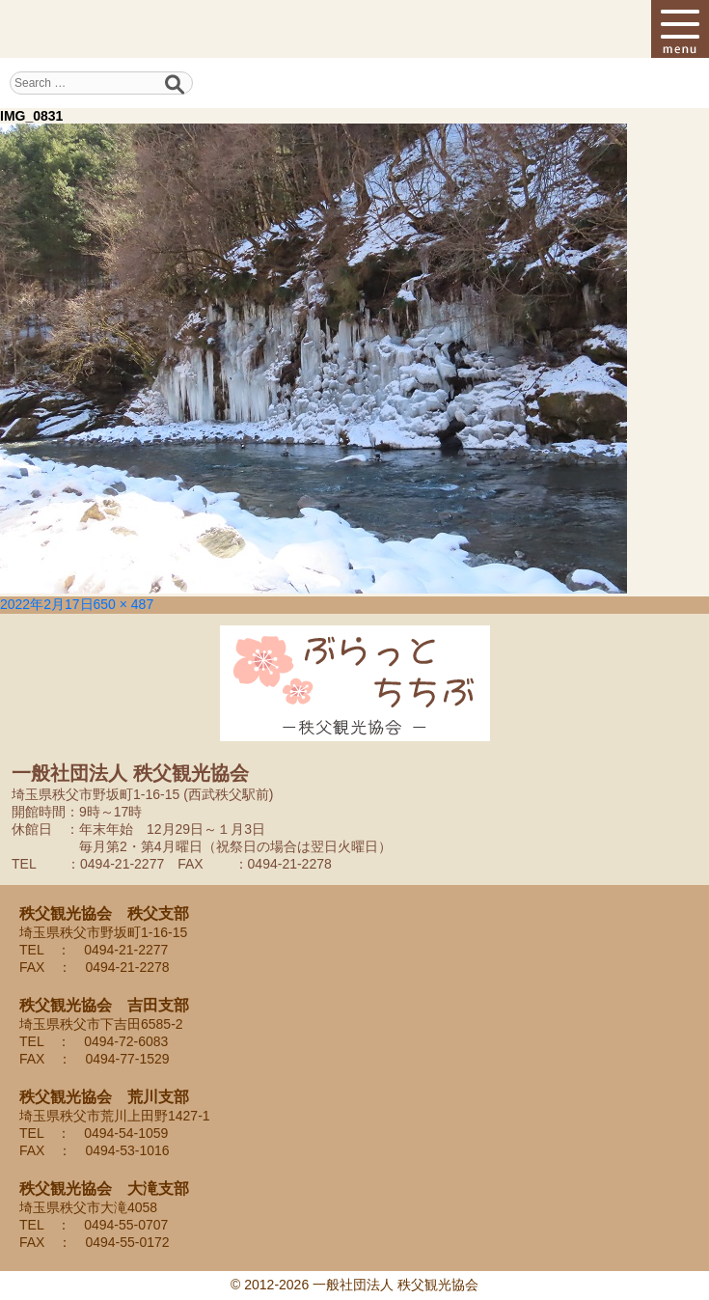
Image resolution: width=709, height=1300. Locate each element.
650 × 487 (124, 604)
